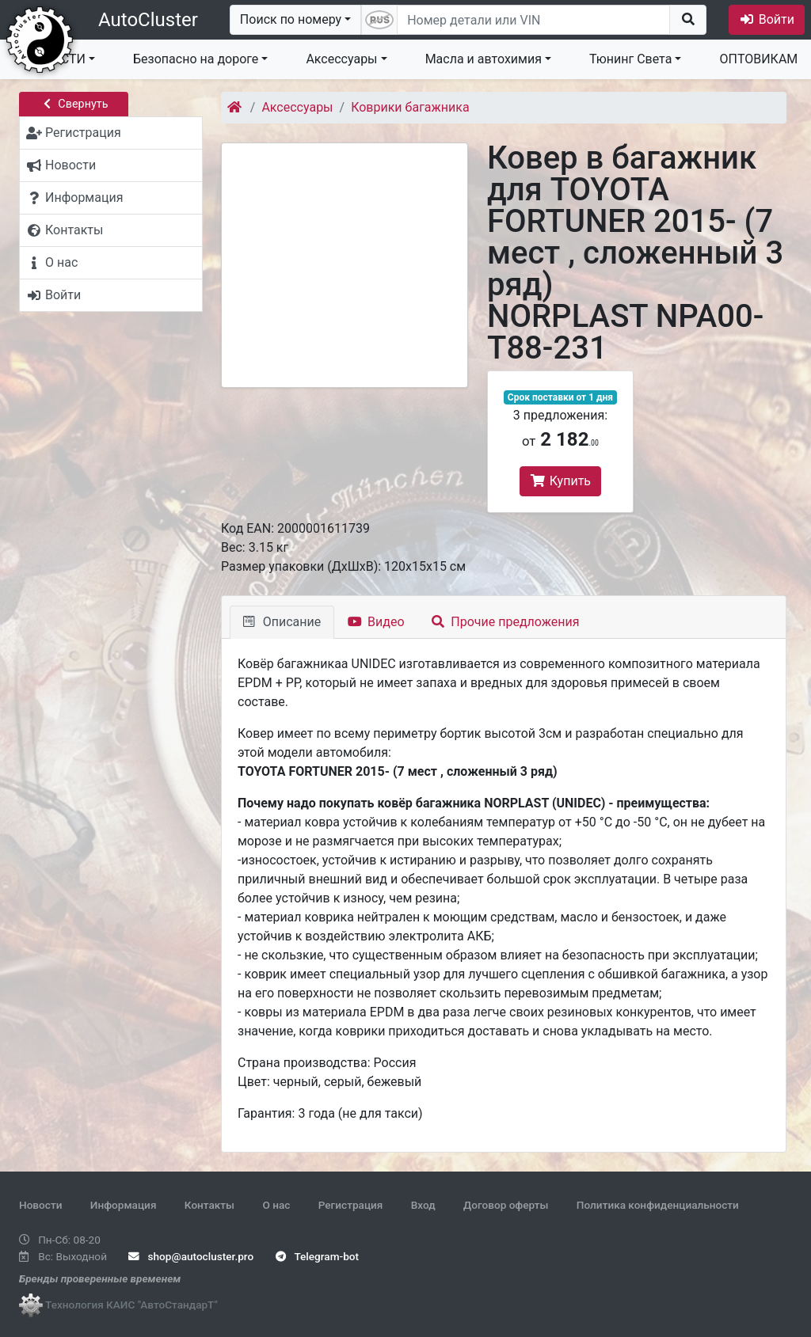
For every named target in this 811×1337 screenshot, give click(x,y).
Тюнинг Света (630, 58)
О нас (276, 1204)
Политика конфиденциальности (658, 1204)
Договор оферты (505, 1204)
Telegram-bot (317, 1256)
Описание (282, 621)
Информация (123, 1204)
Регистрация (350, 1204)
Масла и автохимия (483, 58)
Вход (423, 1204)
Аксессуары (341, 58)
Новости (40, 1204)
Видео (376, 621)
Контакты (209, 1204)
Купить (560, 480)
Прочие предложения (506, 621)
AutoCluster (148, 20)
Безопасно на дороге (195, 58)
